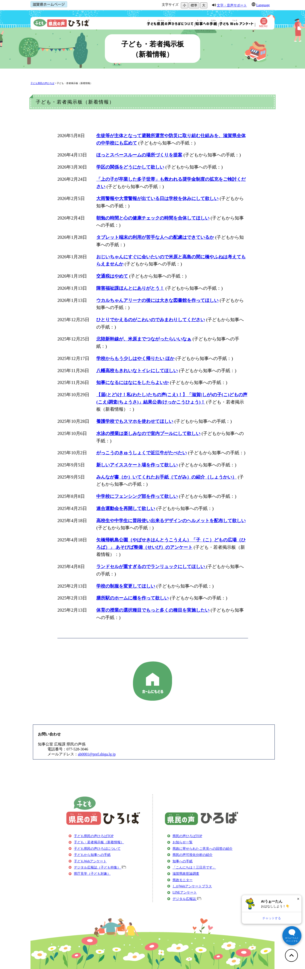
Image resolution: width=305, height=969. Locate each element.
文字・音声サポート (232, 5)
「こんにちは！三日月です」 (194, 867)
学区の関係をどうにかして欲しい (130, 167)
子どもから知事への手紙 (92, 855)
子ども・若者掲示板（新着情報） (74, 83)
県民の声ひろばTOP (187, 836)
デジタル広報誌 (187, 899)
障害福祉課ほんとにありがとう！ (130, 288)
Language (263, 5)
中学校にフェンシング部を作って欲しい (137, 496)
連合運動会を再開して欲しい (125, 508)
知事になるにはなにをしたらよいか (132, 382)
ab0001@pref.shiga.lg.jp (97, 754)
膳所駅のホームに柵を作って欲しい (132, 597)
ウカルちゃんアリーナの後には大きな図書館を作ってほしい (157, 300)
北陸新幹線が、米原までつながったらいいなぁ (143, 338)
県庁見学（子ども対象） (92, 873)
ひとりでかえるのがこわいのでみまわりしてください (150, 319)
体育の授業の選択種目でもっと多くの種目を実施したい (152, 610)
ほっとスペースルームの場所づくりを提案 (139, 154)
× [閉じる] (298, 899)
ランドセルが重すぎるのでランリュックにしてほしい (151, 566)
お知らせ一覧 (183, 842)
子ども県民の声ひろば (42, 83)
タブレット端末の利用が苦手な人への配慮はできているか (155, 237)
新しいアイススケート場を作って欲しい (137, 464)
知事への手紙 (183, 861)
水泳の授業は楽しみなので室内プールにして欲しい (148, 433)
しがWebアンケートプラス (192, 886)
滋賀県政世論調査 (186, 873)
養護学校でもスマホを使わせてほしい (134, 421)
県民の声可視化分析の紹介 (193, 855)
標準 (194, 5)
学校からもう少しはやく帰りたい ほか (135, 358)
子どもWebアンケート (90, 861)
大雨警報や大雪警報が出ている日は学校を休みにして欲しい (157, 198)
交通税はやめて (112, 276)
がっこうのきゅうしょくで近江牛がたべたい (141, 452)
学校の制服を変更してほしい (125, 586)
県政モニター (183, 880)
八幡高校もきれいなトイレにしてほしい (137, 370)
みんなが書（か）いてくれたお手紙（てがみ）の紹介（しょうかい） (166, 477)
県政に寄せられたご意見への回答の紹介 (203, 848)
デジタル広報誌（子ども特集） (100, 867)
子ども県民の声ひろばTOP (93, 836)
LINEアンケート (185, 892)
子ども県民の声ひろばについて (97, 848)
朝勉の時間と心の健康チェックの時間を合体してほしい (152, 217)
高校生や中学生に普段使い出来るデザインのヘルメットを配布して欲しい (171, 520)
